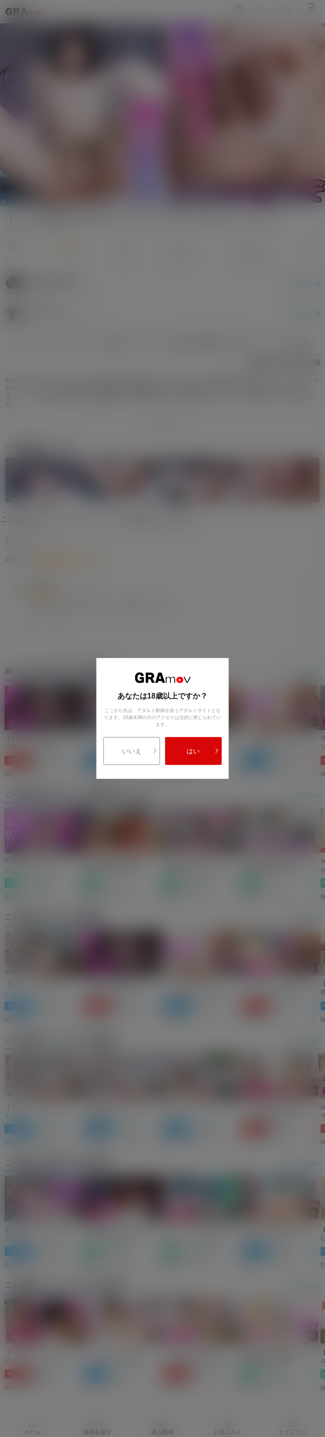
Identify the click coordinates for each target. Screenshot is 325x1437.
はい (203, 751)
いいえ (139, 751)
